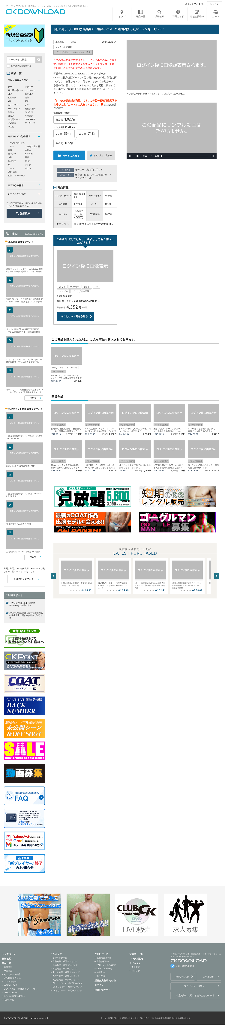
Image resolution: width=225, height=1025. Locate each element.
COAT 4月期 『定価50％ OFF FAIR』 (21, 989)
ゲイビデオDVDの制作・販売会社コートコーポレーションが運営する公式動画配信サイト (47, 6)
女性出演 (12, 97)
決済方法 (101, 972)
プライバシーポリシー (195, 986)
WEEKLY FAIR (10, 985)
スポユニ (12, 161)
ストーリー (13, 105)
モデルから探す (16, 185)
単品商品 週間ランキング (65, 961)
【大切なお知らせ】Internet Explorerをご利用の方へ (22, 604)
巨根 (86, 174)
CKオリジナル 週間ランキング (67, 983)
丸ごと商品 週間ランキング (66, 972)
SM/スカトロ (14, 108)
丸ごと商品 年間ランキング (66, 980)
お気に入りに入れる (102, 155)
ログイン (214, 3)
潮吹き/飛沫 (30, 108)
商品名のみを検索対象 (21, 66)
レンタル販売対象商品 (14, 996)
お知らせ (135, 971)
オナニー (79, 169)
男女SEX (29, 94)
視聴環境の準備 (104, 958)
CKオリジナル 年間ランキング (67, 990)
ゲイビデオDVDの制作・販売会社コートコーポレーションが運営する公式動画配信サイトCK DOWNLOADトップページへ (36, 12)
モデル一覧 (9, 1000)
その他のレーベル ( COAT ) (78, 214)
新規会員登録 (197, 16)
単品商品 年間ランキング (65, 968)
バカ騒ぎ (29, 116)
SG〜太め (12, 172)
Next (216, 576)
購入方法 (101, 976)
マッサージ (30, 123)
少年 (10, 157)
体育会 (78, 174)
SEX (10, 94)
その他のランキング (23, 579)
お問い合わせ (182, 977)
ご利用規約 (208, 977)
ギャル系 (29, 154)
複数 (27, 97)
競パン (28, 161)
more (33, 397)
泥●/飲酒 (12, 123)
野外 (27, 101)
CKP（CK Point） (105, 968)
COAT (108, 204)
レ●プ (27, 105)
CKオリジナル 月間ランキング (67, 987)
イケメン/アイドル (16, 143)
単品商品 (8, 971)
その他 (11, 126)
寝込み (11, 116)
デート (11, 86)
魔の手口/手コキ (94, 169)
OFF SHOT (30, 119)
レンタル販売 (136, 958)
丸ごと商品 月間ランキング (66, 976)
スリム (11, 146)
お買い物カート (102, 989)
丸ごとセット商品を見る (74, 316)
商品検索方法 (103, 961)
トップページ (8, 954)
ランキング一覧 (60, 958)
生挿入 (11, 112)
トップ (122, 16)
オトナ (28, 164)
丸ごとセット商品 (12, 974)
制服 (27, 157)
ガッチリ (12, 154)
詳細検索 (25, 213)
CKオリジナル (10, 981)
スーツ (11, 168)
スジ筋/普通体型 (99, 174)
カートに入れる (71, 155)
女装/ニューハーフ (16, 175)
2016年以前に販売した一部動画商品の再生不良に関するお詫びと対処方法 (26, 615)
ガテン (28, 168)
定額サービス (136, 954)
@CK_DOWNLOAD (185, 966)
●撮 (9, 101)
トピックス (135, 963)
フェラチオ (30, 90)
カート (215, 16)
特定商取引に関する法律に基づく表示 (195, 995)
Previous (53, 576)
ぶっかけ (29, 112)
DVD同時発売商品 (12, 978)
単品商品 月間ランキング (65, 965)
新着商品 (8, 967)
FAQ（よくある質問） (107, 965)
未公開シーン (14, 119)
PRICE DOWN (10, 992)
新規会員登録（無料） (105, 980)
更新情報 (135, 967)
